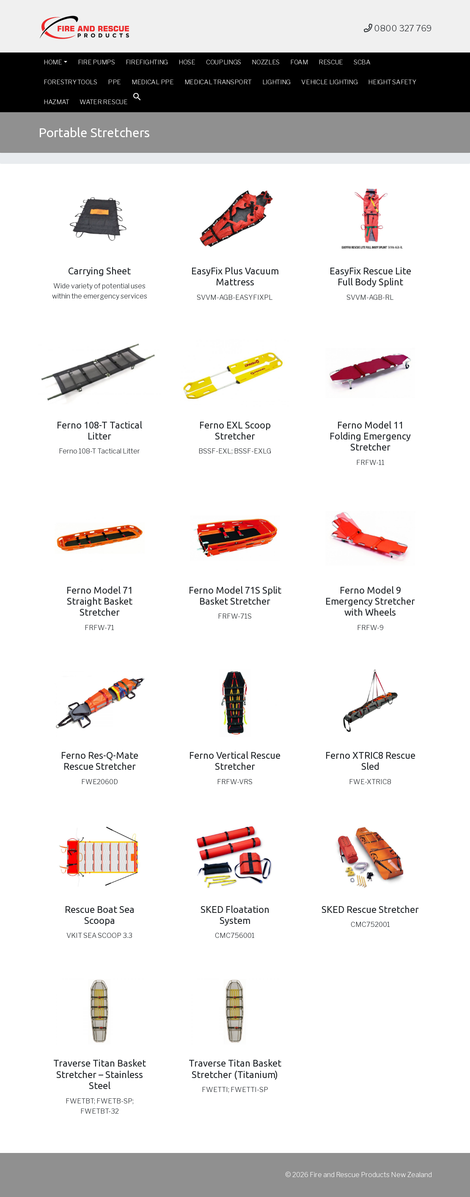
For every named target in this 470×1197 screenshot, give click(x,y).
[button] (137, 98)
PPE (114, 82)
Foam (299, 62)
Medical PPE (153, 82)
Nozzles (266, 62)
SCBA (362, 62)
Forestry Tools (70, 82)
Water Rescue (103, 102)
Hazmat (56, 102)
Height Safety (392, 82)
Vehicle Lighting (329, 82)
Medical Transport (218, 82)
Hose (187, 62)
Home (53, 62)
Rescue (331, 62)
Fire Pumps (96, 62)
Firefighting (147, 62)
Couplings (223, 62)
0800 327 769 (398, 28)
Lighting (276, 82)
